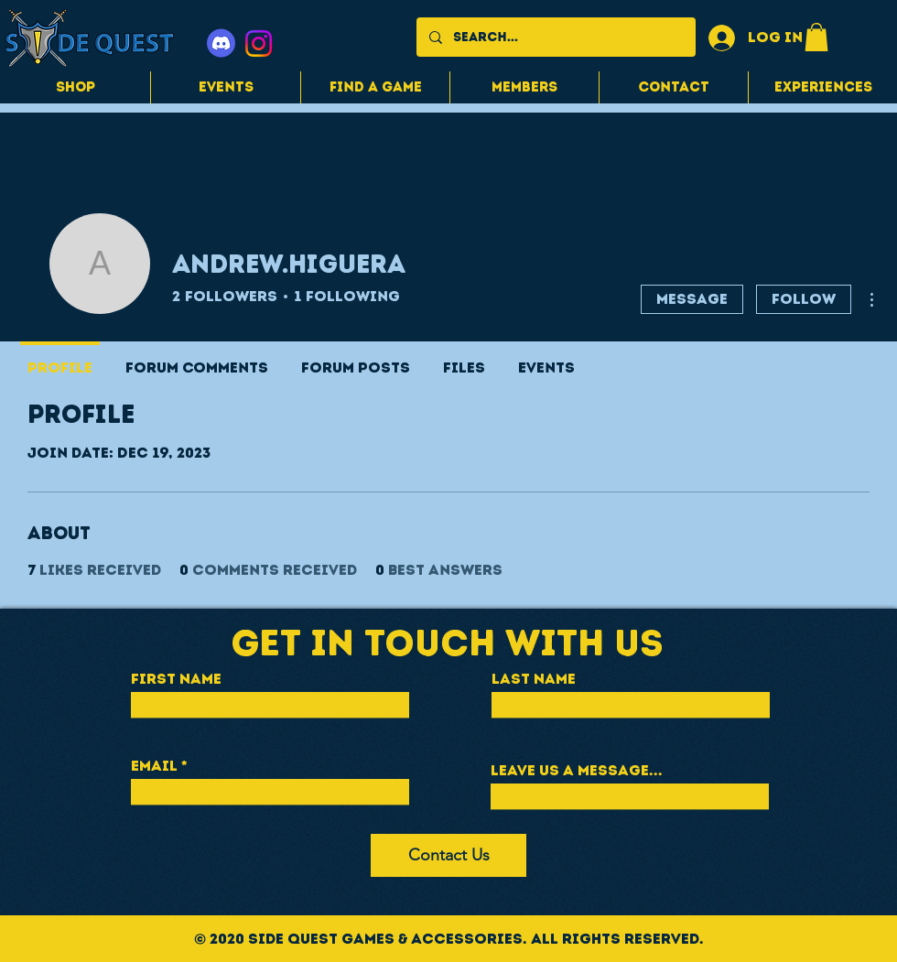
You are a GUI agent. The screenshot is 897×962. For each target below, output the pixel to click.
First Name (176, 679)
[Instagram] (258, 43)
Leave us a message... (577, 770)
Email (154, 766)
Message (692, 299)
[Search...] (555, 37)
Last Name (534, 679)
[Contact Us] (448, 855)
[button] (816, 37)
